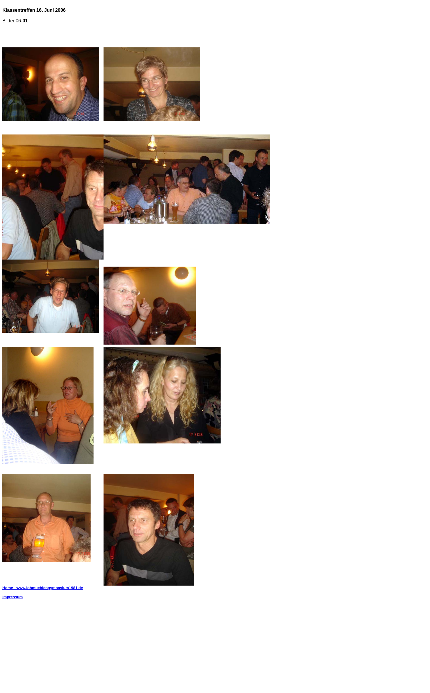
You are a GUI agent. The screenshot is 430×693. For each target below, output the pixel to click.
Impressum (12, 597)
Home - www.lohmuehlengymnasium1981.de (42, 588)
